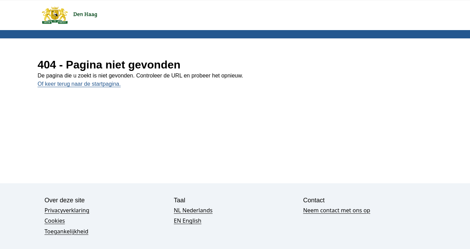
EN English (188, 220)
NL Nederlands (193, 210)
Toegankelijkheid (67, 231)
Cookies (55, 220)
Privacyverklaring (67, 210)
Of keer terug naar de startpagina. (79, 84)
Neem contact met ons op (336, 210)
